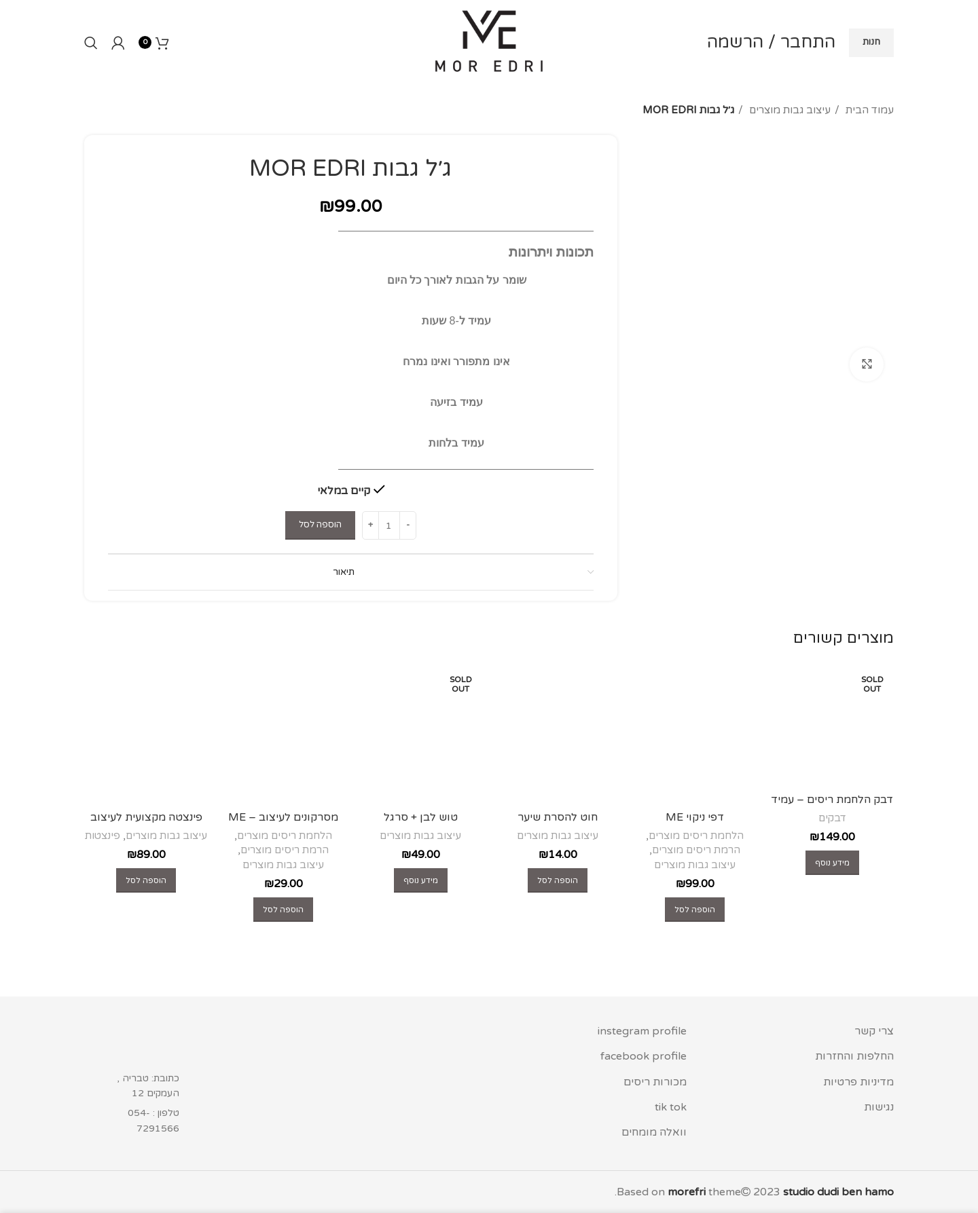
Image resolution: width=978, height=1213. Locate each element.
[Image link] (143, 1043)
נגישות (879, 1107)
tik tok (671, 1107)
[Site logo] (489, 42)
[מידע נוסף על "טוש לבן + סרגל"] (421, 880)
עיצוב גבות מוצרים (788, 110)
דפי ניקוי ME (695, 817)
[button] (695, 909)
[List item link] (143, 1121)
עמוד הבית (868, 110)
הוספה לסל (320, 524)
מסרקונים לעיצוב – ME (283, 817)
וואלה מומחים (654, 1132)
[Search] (91, 42)
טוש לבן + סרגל (421, 817)
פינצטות (102, 835)
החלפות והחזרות (854, 1056)
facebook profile (643, 1056)
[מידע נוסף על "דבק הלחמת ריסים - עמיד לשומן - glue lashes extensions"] (832, 863)
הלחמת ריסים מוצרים (696, 835)
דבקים (832, 818)
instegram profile (642, 1031)
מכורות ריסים (655, 1082)
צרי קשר (874, 1031)
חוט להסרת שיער (558, 817)
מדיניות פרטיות (858, 1082)
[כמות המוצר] (389, 525)
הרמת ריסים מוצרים (696, 850)
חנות (871, 42)
